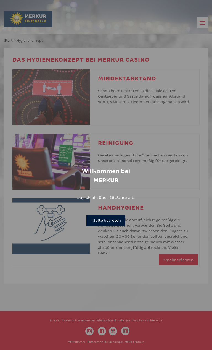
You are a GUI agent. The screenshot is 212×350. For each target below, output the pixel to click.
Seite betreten (106, 212)
